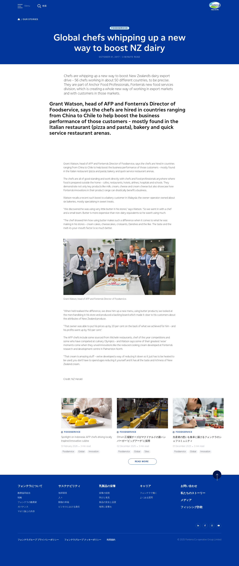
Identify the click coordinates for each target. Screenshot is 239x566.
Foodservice (119, 28)
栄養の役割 (104, 493)
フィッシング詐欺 (192, 507)
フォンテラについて (30, 486)
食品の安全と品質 (107, 502)
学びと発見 (104, 498)
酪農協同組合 (24, 493)
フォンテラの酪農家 (27, 502)
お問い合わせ (189, 486)
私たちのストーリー (193, 493)
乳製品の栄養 (107, 486)
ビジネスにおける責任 (69, 507)
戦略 (20, 498)
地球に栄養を (105, 507)
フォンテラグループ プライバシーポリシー (38, 540)
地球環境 (62, 493)
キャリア (145, 486)
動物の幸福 (63, 502)
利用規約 (111, 540)
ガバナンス (23, 507)
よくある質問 (146, 498)
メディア (186, 500)
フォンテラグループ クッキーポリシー (82, 540)
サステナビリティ (69, 486)
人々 (60, 498)
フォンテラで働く (148, 493)
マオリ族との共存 (26, 511)
